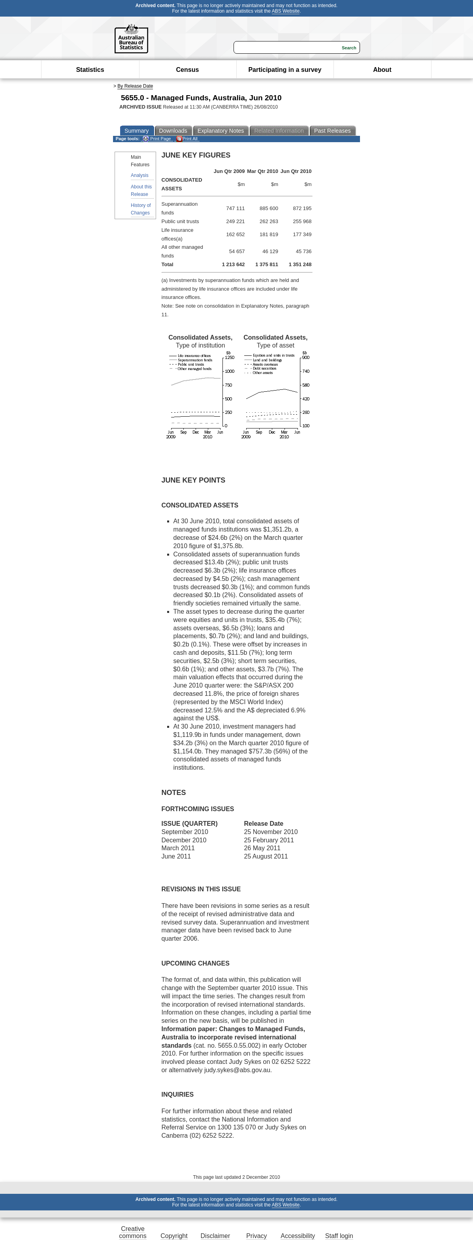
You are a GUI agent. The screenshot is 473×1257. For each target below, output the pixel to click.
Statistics (90, 69)
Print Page (157, 138)
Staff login (339, 1236)
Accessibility (298, 1236)
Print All (187, 138)
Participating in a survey (284, 69)
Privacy (256, 1236)
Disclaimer (215, 1236)
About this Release (141, 190)
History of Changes (141, 209)
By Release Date (135, 86)
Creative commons (132, 1232)
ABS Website (286, 11)
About (382, 69)
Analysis (140, 175)
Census (187, 69)
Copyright (173, 1236)
